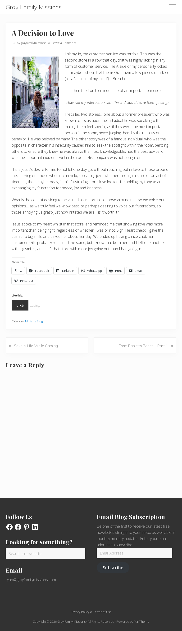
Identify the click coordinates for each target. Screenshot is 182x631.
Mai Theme (141, 621)
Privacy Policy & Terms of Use (91, 612)
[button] (172, 7)
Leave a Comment (63, 43)
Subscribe (113, 567)
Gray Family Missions (34, 7)
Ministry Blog (34, 321)
